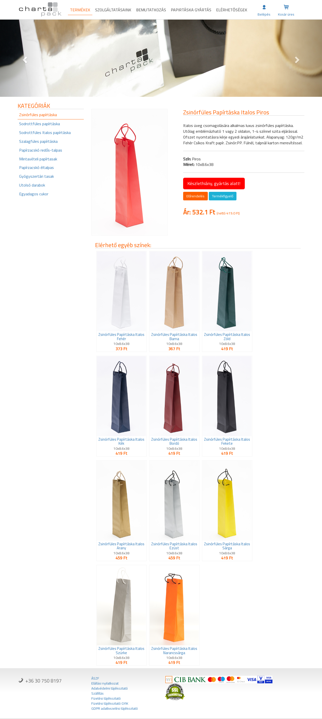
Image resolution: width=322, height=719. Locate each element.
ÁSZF (95, 678)
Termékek (80, 10)
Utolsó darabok (32, 185)
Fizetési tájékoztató (106, 698)
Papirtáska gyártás (191, 10)
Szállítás (97, 693)
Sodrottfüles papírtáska (39, 123)
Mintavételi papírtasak (38, 159)
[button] (24, 58)
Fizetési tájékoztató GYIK (109, 703)
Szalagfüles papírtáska (38, 141)
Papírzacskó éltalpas (36, 167)
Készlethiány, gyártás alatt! (213, 183)
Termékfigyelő (222, 196)
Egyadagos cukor (33, 194)
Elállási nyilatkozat (104, 683)
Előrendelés (195, 196)
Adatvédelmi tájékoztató (109, 688)
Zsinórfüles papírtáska (38, 114)
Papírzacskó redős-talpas (40, 150)
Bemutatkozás (151, 10)
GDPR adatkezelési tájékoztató (114, 708)
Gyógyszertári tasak (36, 176)
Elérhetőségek (231, 10)
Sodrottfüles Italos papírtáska (45, 132)
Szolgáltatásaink (113, 10)
